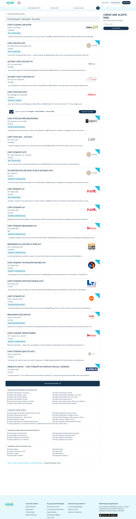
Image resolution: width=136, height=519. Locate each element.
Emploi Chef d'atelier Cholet (63, 393)
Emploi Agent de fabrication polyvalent (66, 433)
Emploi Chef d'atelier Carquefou (19, 393)
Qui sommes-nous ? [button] (53, 507)
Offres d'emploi (31, 507)
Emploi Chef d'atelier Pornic (63, 399)
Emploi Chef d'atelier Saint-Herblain (20, 403)
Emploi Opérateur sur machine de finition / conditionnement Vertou (30, 424)
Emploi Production (23, 463)
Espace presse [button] (51, 512)
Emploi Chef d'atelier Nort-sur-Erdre (66, 397)
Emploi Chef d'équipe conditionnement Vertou (69, 417)
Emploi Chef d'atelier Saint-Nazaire (65, 403)
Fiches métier (30, 512)
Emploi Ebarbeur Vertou (16, 419)
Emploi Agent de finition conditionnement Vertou (24, 413)
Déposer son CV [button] (73, 509)
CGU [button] (48, 517)
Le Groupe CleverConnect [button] (55, 509)
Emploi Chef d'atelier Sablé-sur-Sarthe (21, 401)
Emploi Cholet (58, 449)
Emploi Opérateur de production (19, 437)
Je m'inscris (116, 28)
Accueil (9, 463)
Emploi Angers (13, 449)
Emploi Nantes (58, 453)
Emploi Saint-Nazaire (61, 455)
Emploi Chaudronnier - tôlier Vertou (20, 417)
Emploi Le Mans (14, 453)
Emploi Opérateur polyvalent (63, 437)
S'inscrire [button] (126, 3)
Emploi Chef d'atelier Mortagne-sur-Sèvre (67, 395)
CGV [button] (52, 517)
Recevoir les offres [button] (87, 112)
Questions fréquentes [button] (75, 512)
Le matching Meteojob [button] (75, 507)
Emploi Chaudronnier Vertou (18, 415)
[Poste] (38, 8)
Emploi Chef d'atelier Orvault (18, 399)
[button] (10, 504)
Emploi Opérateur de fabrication (64, 435)
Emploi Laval (58, 451)
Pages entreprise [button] (31, 515)
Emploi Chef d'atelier (37, 463)
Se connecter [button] (116, 3)
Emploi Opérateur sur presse (63, 439)
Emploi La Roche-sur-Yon (17, 451)
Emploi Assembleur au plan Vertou (65, 413)
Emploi (15, 463)
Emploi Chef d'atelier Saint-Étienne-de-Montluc (69, 401)
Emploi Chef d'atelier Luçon (17, 395)
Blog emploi (29, 509)
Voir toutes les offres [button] (53, 383)
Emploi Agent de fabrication (18, 433)
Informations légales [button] (53, 515)
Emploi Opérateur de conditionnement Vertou (23, 421)
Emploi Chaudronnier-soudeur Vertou (66, 415)
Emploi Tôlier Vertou (60, 424)
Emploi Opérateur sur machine (19, 439)
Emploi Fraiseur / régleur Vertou (64, 419)
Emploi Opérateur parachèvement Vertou (67, 421)
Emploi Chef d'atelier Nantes (18, 397)
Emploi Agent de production (18, 435)
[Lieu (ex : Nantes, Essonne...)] (61, 8)
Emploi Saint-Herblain (16, 455)
